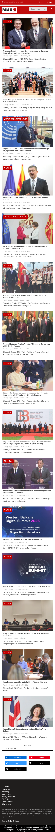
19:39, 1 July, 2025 (20, 638)
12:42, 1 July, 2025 (22, 685)
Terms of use (6, 794)
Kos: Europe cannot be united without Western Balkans (25, 682)
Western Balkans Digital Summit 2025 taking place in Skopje (27, 586)
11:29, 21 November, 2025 (22, 56)
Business (8, 461)
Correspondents (7, 802)
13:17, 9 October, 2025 (21, 349)
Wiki (36, 763)
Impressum (6, 789)
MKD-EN (7, 21)
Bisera (10, 495)
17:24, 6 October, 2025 (21, 398)
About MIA (5, 787)
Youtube (37, 757)
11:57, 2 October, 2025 (22, 495)
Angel (10, 56)
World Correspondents (15, 119)
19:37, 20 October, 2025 (22, 202)
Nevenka (11, 104)
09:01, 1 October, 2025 (22, 589)
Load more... (27, 745)
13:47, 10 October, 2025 (22, 251)
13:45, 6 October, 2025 (21, 446)
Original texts (6, 804)
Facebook (13, 757)
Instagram (13, 769)
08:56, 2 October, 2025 (22, 542)
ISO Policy (5, 799)
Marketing (5, 792)
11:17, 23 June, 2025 (21, 734)
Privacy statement (8, 797)
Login (51, 2)
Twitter (12, 763)
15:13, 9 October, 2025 (21, 300)
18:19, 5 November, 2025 (24, 104)
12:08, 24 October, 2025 (24, 153)
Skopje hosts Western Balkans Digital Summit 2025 (23, 539)
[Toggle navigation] (50, 9)
